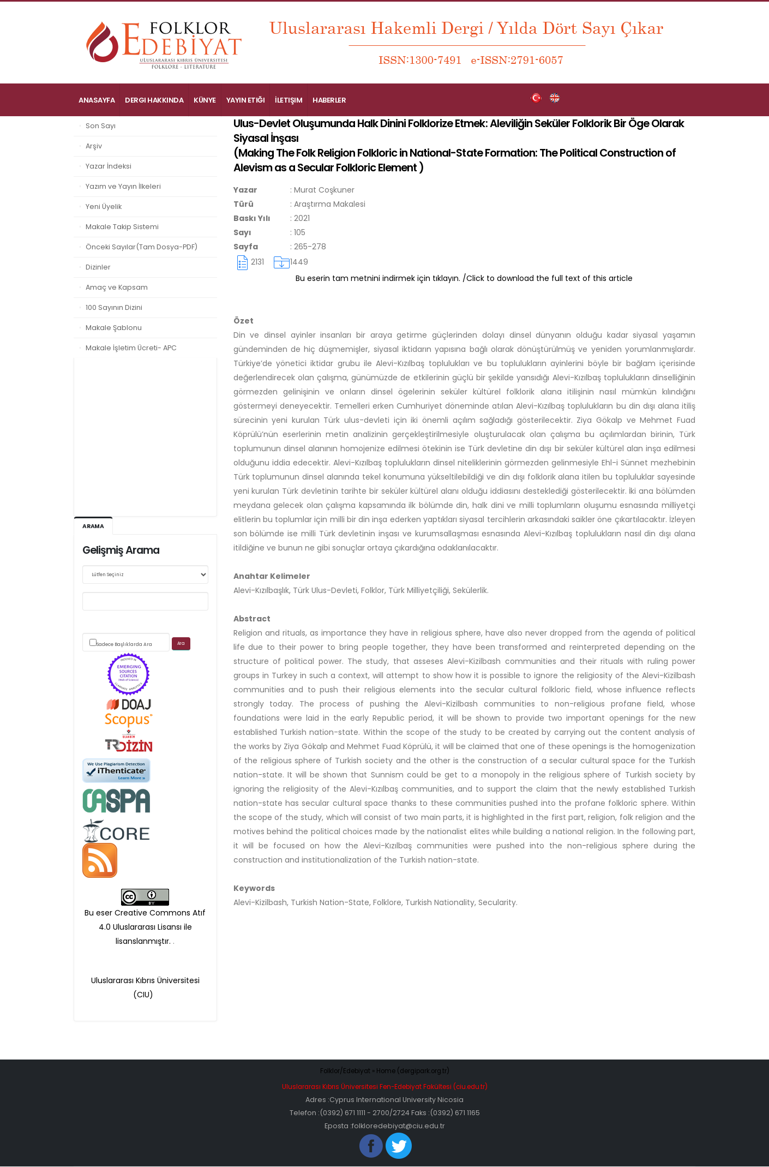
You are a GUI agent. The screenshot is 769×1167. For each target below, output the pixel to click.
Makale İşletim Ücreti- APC (131, 347)
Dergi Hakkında (154, 100)
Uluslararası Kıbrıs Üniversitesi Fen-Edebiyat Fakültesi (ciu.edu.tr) (384, 1087)
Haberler (329, 100)
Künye (205, 100)
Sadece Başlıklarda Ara (124, 645)
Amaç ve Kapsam (117, 287)
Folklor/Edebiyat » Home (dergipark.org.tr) (385, 1071)
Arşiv (94, 146)
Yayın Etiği (245, 100)
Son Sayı (101, 125)
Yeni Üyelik (104, 206)
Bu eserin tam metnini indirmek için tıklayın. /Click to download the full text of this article (464, 278)
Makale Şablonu (114, 327)
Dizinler (98, 267)
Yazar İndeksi (108, 166)
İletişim (288, 100)
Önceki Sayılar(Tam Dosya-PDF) (141, 247)
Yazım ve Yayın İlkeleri (123, 186)
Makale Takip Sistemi (122, 226)
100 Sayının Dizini (114, 307)
